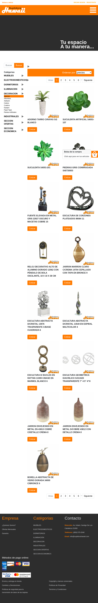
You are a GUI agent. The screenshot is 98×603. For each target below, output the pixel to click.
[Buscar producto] (9, 65)
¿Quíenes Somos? (9, 525)
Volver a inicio (7, 2)
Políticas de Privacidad (57, 585)
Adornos (7, 96)
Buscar (19, 65)
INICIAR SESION (79, 2)
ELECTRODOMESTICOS (42, 529)
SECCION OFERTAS (41, 550)
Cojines (6, 103)
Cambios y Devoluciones (11, 585)
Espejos (6, 108)
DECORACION (38, 541)
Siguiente (88, 80)
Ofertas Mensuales (9, 529)
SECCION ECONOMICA (42, 554)
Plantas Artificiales (10, 112)
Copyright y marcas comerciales (60, 581)
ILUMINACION (38, 537)
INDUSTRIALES (39, 546)
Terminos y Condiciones (57, 589)
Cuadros (7, 105)
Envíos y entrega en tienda (11, 581)
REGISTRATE (91, 2)
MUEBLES (37, 525)
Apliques (7, 101)
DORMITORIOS (39, 533)
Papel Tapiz (8, 110)
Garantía (5, 533)
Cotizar (32, 129)
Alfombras (7, 98)
